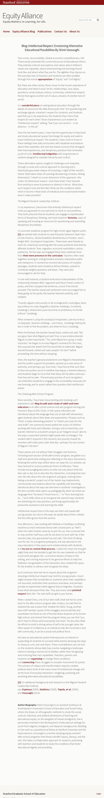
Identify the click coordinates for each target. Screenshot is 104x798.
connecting (28, 662)
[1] (19, 234)
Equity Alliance (22, 15)
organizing (36, 658)
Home (6, 31)
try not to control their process (38, 548)
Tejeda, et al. (64, 689)
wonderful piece (30, 105)
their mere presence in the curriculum (43, 255)
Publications (45, 31)
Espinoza (27, 689)
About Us (74, 31)
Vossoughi (27, 692)
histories (72, 217)
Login (98, 793)
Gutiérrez (45, 689)
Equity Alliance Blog (23, 31)
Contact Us (60, 31)
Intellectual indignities (45, 153)
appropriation (45, 79)
